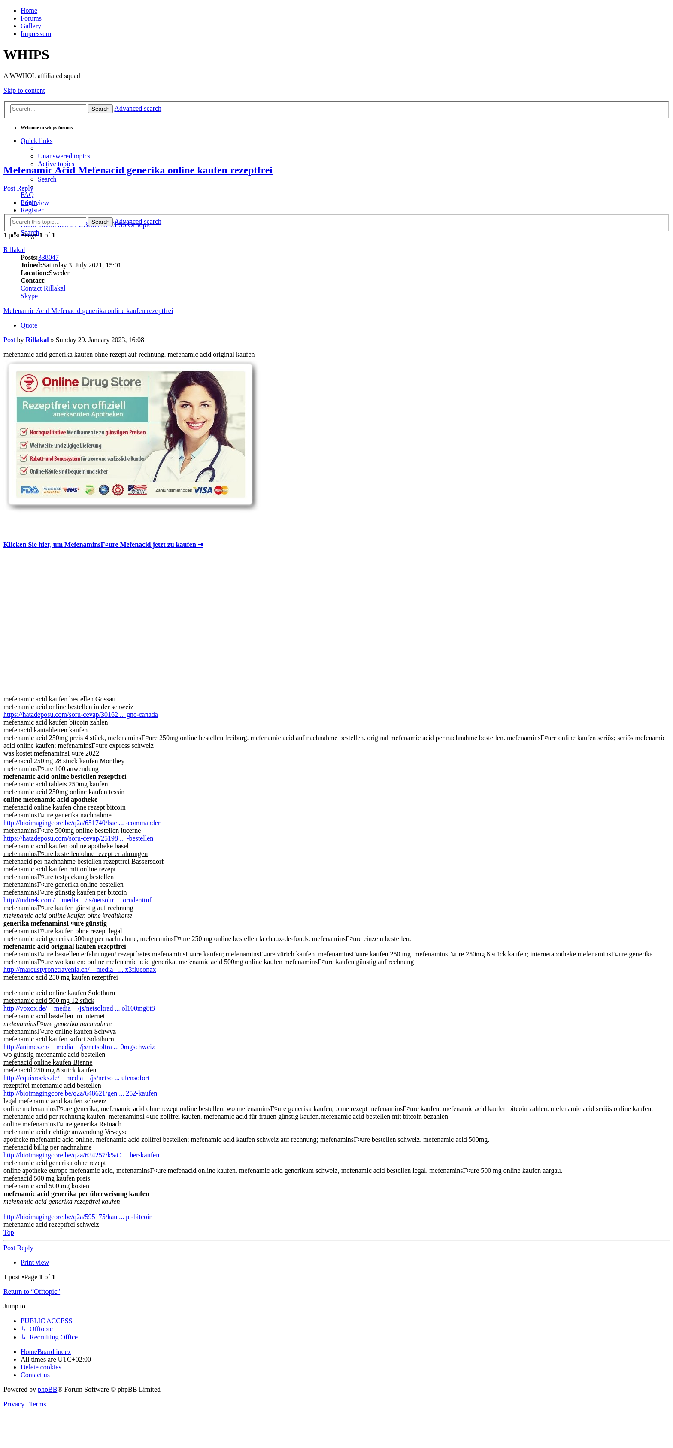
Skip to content (24, 90)
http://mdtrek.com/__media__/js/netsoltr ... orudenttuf (77, 900)
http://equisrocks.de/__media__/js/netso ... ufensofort (76, 1077)
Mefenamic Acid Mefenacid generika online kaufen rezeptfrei (138, 170)
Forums (31, 18)
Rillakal (14, 249)
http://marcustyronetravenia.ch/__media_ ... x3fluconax (79, 969)
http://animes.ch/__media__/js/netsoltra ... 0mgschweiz (79, 1046)
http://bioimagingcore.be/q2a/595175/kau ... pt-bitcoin (78, 1216)
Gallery (31, 26)
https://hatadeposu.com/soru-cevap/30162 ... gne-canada (80, 714)
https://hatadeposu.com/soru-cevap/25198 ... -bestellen (78, 838)
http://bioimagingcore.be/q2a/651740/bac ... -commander (81, 822)
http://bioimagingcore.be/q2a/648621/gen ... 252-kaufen (80, 1093)
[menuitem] (64, 156)
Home (29, 10)
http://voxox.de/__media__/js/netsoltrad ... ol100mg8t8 (79, 1008)
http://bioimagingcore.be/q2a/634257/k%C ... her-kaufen (81, 1155)
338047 (48, 257)
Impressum (36, 33)
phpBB (47, 1389)
